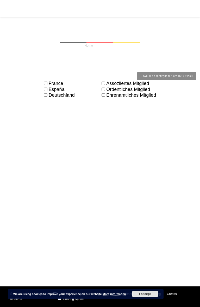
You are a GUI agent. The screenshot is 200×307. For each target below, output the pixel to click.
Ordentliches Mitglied (126, 89)
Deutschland (59, 95)
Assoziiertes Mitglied (125, 83)
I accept (145, 294)
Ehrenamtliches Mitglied (129, 95)
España (54, 89)
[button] (187, 8)
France (53, 83)
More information (114, 294)
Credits (172, 294)
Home (89, 45)
